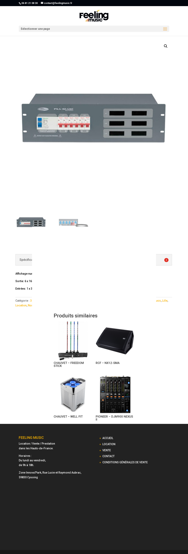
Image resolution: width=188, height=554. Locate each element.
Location (21, 305)
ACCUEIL (107, 438)
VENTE (106, 450)
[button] (165, 46)
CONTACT (108, 456)
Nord (31, 305)
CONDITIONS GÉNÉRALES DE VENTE (125, 462)
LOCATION (108, 444)
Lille (164, 300)
